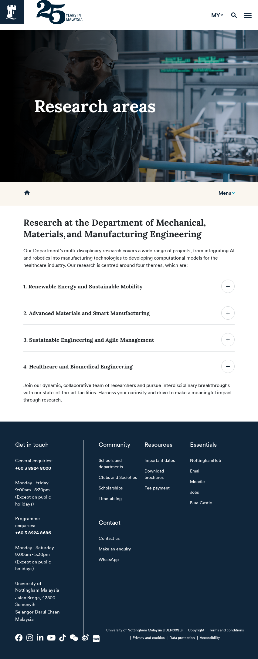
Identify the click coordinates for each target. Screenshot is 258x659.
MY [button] (215, 15)
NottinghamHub (205, 460)
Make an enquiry (115, 549)
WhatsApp (109, 559)
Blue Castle (201, 503)
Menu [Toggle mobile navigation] (225, 193)
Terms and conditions (226, 630)
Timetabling (110, 498)
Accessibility (210, 637)
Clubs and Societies (118, 477)
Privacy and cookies (149, 637)
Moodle (197, 481)
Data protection (182, 637)
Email (195, 471)
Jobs (194, 492)
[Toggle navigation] (247, 15)
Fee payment (157, 488)
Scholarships (111, 488)
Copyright (196, 630)
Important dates (159, 460)
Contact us (109, 538)
